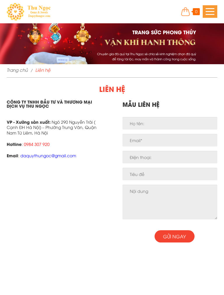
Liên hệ (42, 70)
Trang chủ (17, 70)
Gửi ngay (174, 236)
